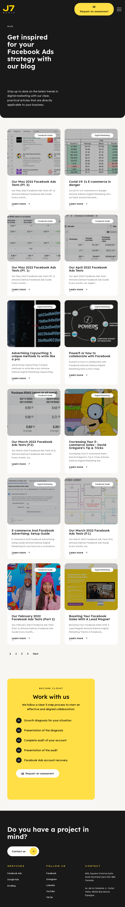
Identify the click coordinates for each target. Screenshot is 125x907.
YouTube (50, 891)
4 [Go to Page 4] (27, 653)
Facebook (51, 873)
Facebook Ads (14, 873)
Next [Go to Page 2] (35, 653)
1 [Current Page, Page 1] (10, 653)
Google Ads (13, 879)
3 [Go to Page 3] (21, 653)
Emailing (11, 885)
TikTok (49, 897)
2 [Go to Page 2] (16, 653)
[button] (119, 9)
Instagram (51, 879)
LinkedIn (50, 885)
